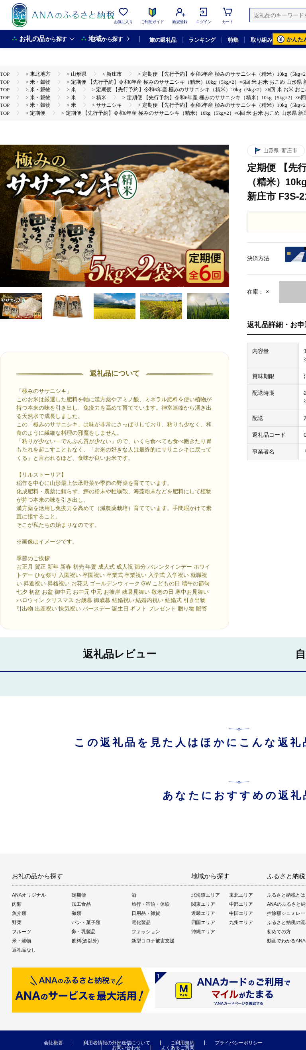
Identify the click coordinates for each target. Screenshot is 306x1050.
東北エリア (241, 895)
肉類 (17, 904)
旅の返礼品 (162, 40)
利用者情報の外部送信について (116, 1043)
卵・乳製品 (84, 931)
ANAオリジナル (29, 895)
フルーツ (21, 931)
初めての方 (279, 931)
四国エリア (203, 922)
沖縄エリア (203, 931)
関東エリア (203, 904)
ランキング (201, 40)
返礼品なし (24, 950)
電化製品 (141, 922)
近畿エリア (203, 913)
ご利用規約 (182, 1043)
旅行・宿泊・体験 (150, 904)
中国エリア (241, 913)
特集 (233, 40)
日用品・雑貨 (145, 913)
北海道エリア (205, 895)
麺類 (76, 913)
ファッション (145, 931)
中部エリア (241, 904)
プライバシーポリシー (239, 1043)
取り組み (261, 40)
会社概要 (53, 1043)
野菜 (17, 922)
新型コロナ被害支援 (153, 941)
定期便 (79, 895)
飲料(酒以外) (85, 941)
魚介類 (19, 913)
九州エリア (241, 922)
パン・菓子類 (86, 922)
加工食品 (81, 904)
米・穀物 (21, 941)
